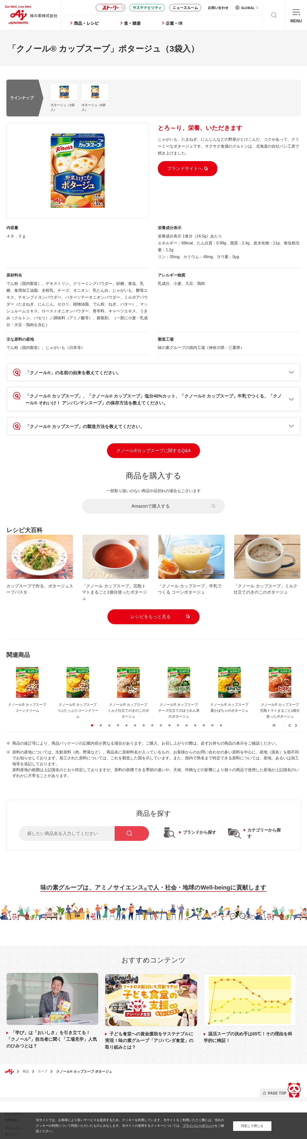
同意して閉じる (252, 1125)
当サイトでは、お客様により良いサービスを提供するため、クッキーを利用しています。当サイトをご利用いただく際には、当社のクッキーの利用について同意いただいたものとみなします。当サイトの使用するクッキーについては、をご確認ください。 (130, 1125)
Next (296, 721)
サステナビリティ (147, 7)
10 (169, 721)
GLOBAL (249, 7)
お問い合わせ (218, 7)
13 (195, 721)
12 (187, 721)
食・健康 (137, 23)
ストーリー (110, 7)
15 (212, 721)
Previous (290, 721)
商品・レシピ (91, 23)
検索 (274, 15)
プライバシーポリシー (198, 1125)
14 (204, 721)
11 (178, 721)
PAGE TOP (281, 1083)
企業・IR (178, 23)
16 (221, 721)
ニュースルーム (185, 7)
